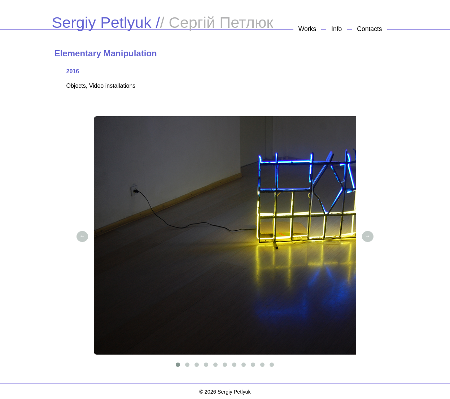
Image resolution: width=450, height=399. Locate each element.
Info (336, 28)
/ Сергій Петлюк (217, 22)
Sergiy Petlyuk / (106, 22)
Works (307, 28)
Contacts (369, 28)
